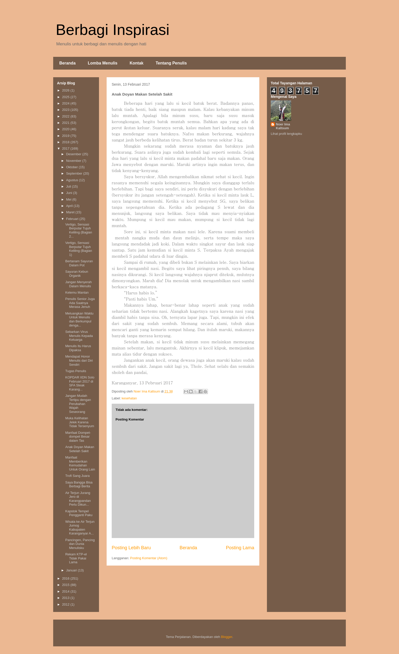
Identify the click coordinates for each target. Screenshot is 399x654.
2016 (66, 578)
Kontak (136, 63)
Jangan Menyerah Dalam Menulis (78, 284)
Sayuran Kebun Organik (76, 274)
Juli (69, 186)
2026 (66, 90)
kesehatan (129, 398)
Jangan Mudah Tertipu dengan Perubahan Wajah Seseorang (78, 403)
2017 (66, 148)
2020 (66, 129)
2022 (66, 116)
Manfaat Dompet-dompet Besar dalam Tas (78, 436)
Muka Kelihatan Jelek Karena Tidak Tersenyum (79, 422)
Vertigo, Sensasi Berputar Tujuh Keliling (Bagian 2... (78, 230)
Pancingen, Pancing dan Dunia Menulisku (80, 544)
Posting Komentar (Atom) (148, 558)
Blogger (226, 637)
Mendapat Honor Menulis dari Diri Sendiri (79, 360)
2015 (66, 585)
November (74, 161)
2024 (66, 103)
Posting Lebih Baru (131, 547)
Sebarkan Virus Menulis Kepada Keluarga (79, 336)
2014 (66, 591)
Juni (69, 193)
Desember (74, 154)
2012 (66, 604)
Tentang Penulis (171, 63)
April (70, 206)
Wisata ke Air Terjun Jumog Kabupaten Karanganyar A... (79, 527)
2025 (66, 97)
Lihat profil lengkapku (286, 134)
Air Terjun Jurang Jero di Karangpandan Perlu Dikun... (78, 499)
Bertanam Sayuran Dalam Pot (79, 263)
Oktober (72, 167)
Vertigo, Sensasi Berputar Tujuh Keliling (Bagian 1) (78, 249)
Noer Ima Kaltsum (283, 126)
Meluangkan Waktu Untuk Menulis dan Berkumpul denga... (79, 319)
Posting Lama (240, 547)
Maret (71, 212)
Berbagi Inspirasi (112, 29)
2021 (66, 123)
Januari (72, 570)
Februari (72, 219)
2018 (66, 142)
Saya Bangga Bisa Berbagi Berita (78, 484)
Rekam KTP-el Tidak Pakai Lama (76, 558)
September (74, 173)
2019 (66, 136)
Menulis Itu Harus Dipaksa (78, 348)
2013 (66, 598)
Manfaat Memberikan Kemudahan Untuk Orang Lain (80, 463)
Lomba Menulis (102, 63)
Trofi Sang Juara (77, 476)
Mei (69, 199)
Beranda (67, 63)
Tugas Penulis (75, 371)
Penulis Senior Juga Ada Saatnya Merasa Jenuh (80, 303)
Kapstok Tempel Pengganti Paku (78, 513)
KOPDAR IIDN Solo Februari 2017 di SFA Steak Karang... (79, 383)
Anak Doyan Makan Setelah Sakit (79, 449)
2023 (66, 110)
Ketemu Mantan (77, 292)
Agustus (72, 180)
